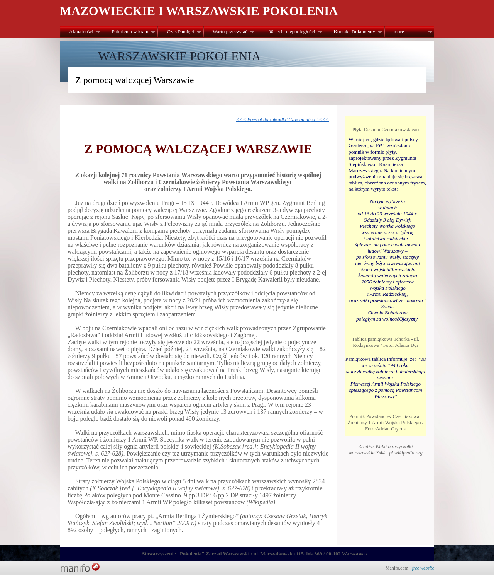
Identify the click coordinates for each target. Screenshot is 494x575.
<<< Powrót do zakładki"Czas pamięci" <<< (282, 119)
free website (423, 568)
